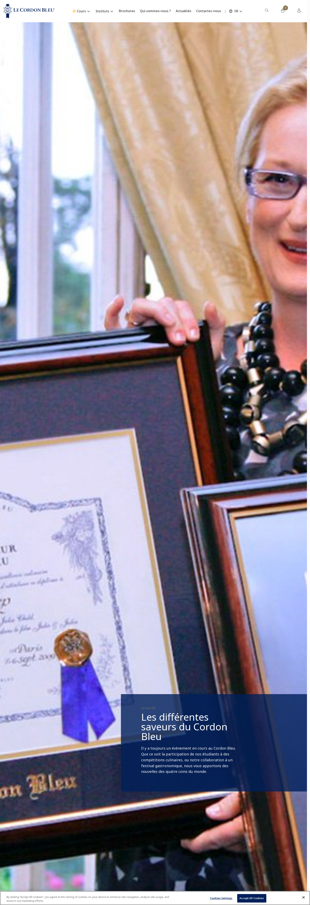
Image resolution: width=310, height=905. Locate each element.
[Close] (303, 897)
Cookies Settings (221, 898)
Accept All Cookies (251, 898)
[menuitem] (266, 11)
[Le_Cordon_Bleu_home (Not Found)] (29, 11)
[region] (155, 898)
